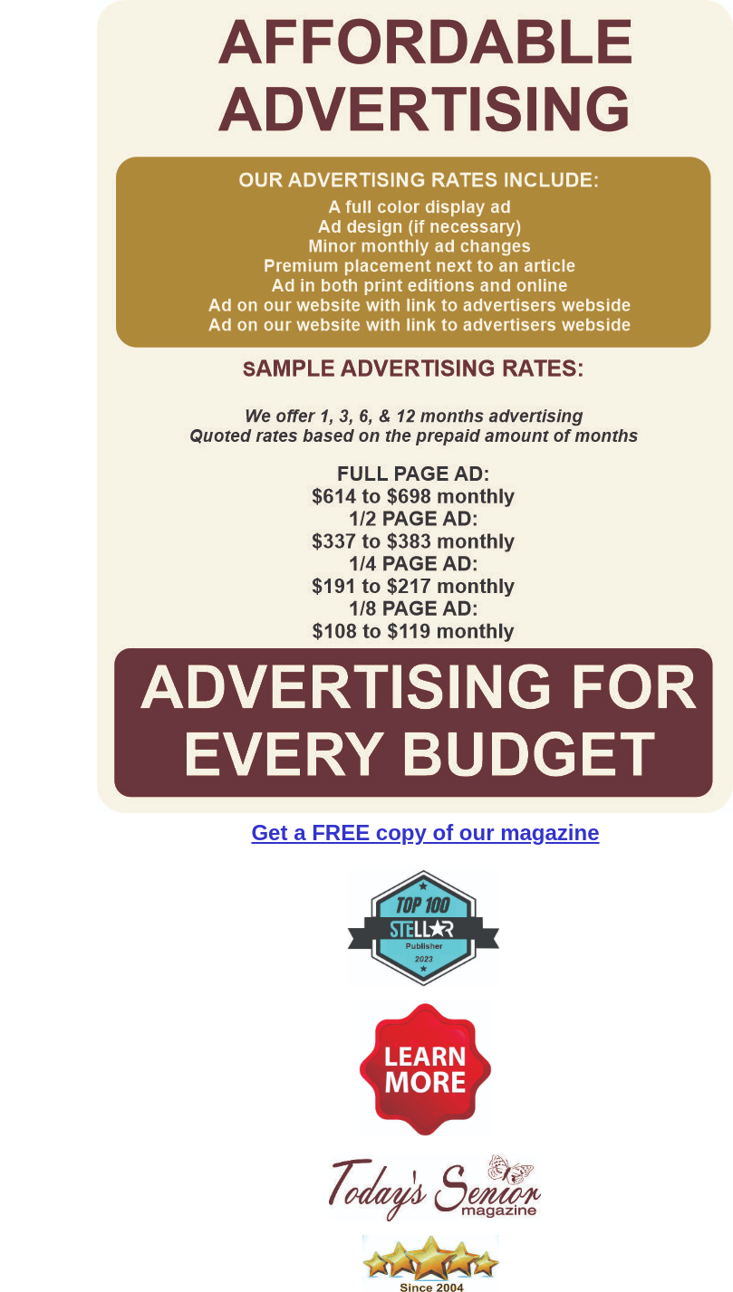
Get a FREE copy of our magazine (425, 832)
